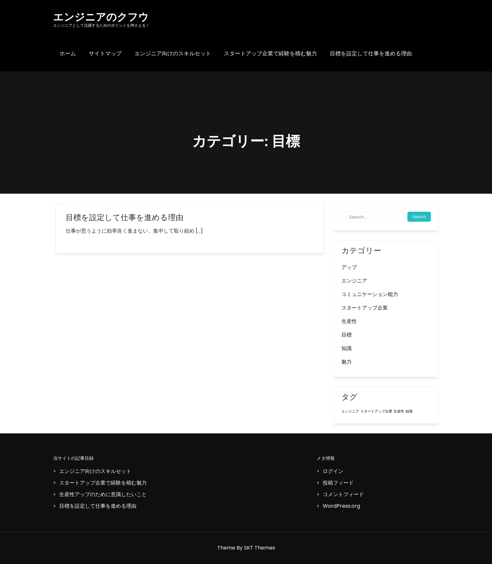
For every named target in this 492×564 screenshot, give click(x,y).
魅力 (346, 361)
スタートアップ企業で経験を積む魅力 (270, 54)
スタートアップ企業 (364, 307)
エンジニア (354, 280)
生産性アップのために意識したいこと (103, 494)
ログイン (333, 471)
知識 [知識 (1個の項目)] (409, 411)
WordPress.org (341, 506)
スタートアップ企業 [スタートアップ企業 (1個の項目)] (376, 411)
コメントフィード (343, 494)
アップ (349, 267)
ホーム (68, 54)
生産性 (349, 321)
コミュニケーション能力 (369, 294)
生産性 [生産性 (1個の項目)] (399, 411)
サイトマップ (105, 54)
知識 (346, 348)
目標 (346, 334)
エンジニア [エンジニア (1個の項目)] (350, 411)
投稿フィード (338, 482)
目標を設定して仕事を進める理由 (371, 54)
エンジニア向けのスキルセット (173, 54)
